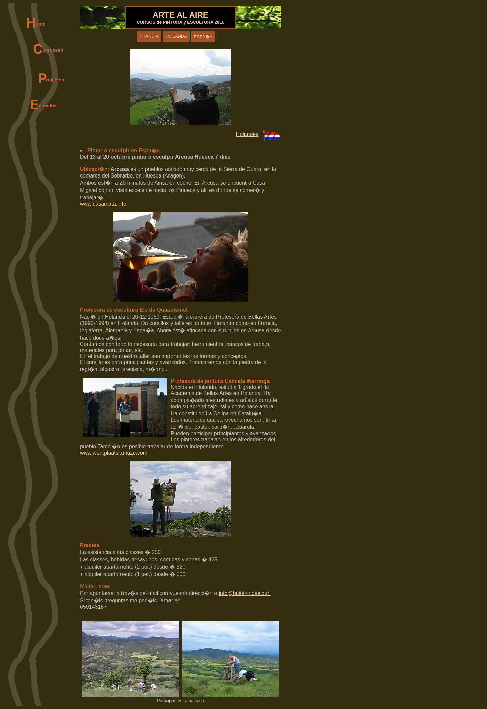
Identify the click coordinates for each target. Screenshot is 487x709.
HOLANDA (176, 36)
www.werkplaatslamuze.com (113, 453)
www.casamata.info (103, 204)
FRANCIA (149, 36)
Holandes (247, 134)
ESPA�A (203, 36)
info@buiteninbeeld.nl (245, 593)
